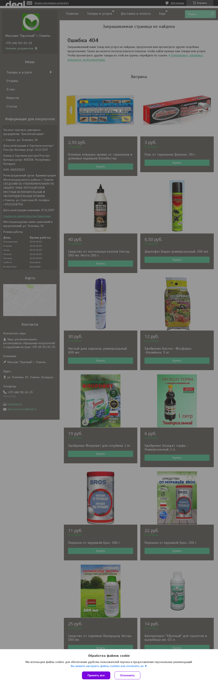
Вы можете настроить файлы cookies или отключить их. (107, 666)
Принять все (96, 675)
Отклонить (127, 675)
